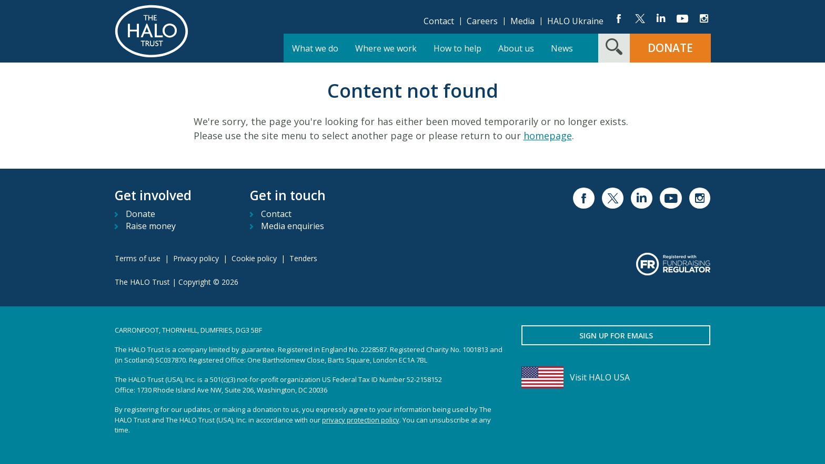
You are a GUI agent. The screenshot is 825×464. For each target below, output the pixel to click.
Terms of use (137, 258)
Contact (439, 21)
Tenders (303, 258)
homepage (548, 135)
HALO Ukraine (575, 21)
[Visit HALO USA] (616, 377)
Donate (140, 214)
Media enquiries (292, 226)
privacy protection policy (360, 420)
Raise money (151, 226)
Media (522, 21)
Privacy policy (196, 258)
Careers (482, 21)
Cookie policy (254, 258)
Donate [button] (670, 47)
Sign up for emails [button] (616, 336)
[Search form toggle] (614, 48)
